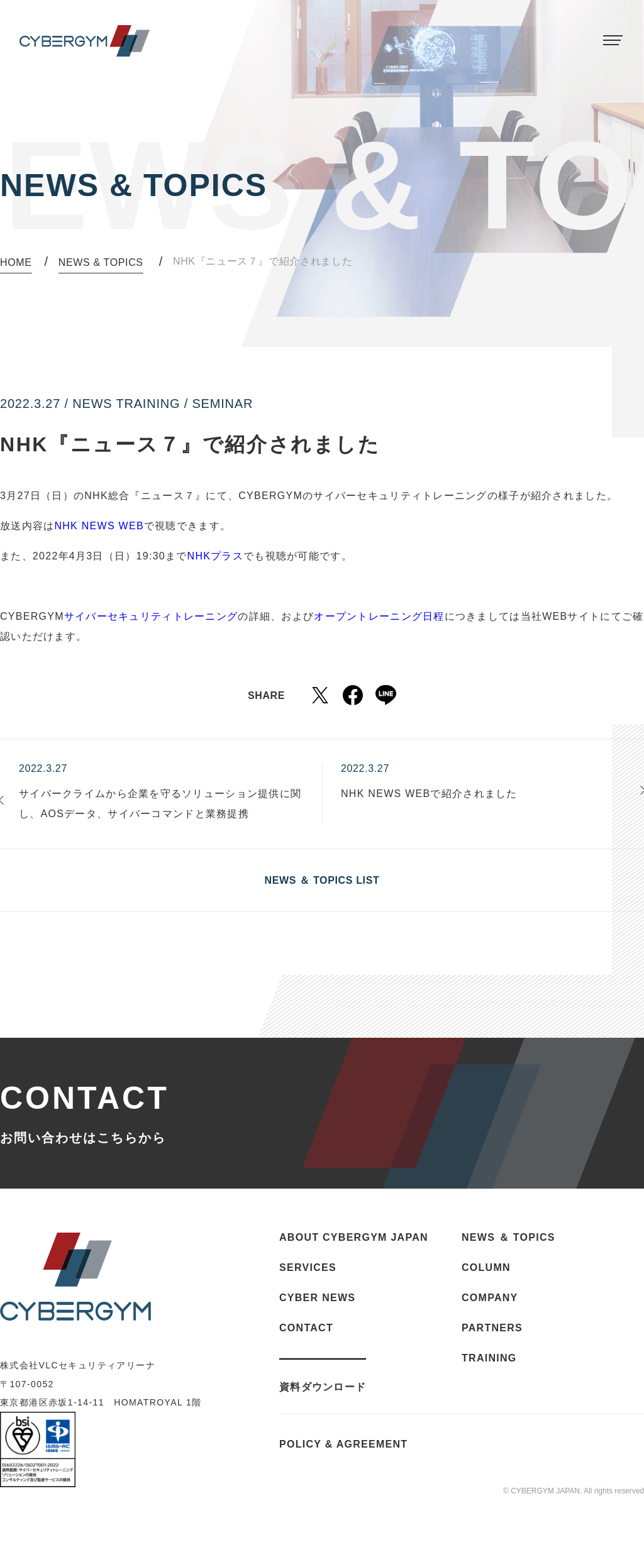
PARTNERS (492, 1327)
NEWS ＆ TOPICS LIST (322, 880)
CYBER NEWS (317, 1297)
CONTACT (306, 1327)
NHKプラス (215, 556)
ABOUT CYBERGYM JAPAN (353, 1237)
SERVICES (307, 1267)
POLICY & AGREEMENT (343, 1444)
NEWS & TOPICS (100, 262)
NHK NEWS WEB (98, 525)
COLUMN (486, 1267)
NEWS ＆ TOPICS (508, 1237)
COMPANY (490, 1297)
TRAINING (489, 1358)
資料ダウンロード (322, 1387)
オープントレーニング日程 (379, 616)
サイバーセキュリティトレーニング (151, 616)
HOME (16, 262)
